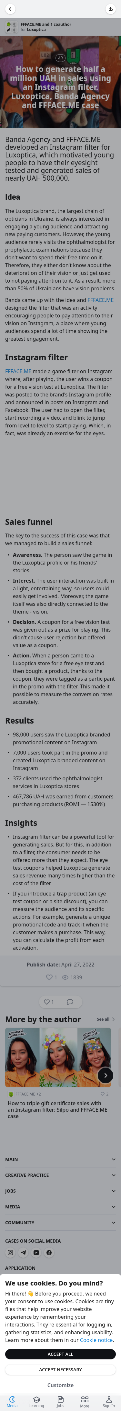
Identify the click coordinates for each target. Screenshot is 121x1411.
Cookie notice (96, 1340)
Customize (60, 1385)
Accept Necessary (60, 1369)
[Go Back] (10, 9)
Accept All (60, 1354)
